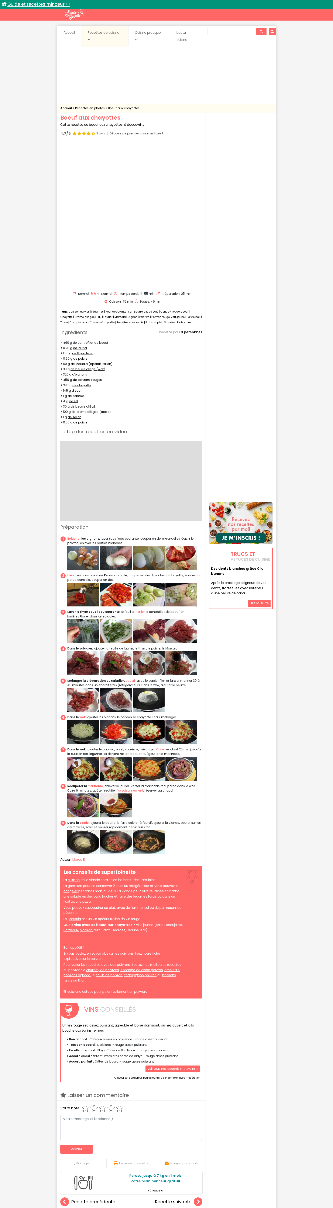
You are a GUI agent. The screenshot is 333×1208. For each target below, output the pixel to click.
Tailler (140, 468)
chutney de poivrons (102, 826)
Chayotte (66, 173)
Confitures (176, 1150)
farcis (152, 752)
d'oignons (79, 230)
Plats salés (184, 178)
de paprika (76, 252)
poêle (84, 679)
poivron (97, 815)
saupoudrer (94, 763)
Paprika (144, 173)
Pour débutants (116, 167)
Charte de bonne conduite (232, 1191)
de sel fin (74, 273)
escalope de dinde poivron (141, 826)
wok (82, 573)
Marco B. (79, 715)
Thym (64, 178)
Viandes (169, 178)
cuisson (74, 736)
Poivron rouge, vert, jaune (168, 173)
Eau (99, 173)
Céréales (156, 1150)
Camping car (79, 178)
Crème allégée (85, 173)
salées (125, 1158)
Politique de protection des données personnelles (157, 1195)
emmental (140, 763)
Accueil (69, 32)
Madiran (86, 786)
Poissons (108, 1158)
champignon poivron (140, 831)
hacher (107, 752)
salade (75, 752)
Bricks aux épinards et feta (85, 1105)
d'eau (76, 246)
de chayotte (81, 241)
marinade (95, 642)
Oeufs (235, 1154)
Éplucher (74, 394)
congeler (70, 747)
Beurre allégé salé (146, 167)
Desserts (72, 1154)
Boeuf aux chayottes (124, 108)
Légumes (97, 167)
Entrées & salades (97, 1154)
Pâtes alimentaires (82, 1158)
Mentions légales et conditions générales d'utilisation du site (165, 1191)
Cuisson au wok (79, 167)
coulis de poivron (109, 831)
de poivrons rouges (87, 236)
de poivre (80, 214)
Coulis (258, 1150)
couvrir (131, 537)
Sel (130, 167)
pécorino (70, 769)
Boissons (136, 1150)
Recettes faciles (109, 1140)
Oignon (132, 173)
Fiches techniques (188, 1140)
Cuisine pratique (148, 35)
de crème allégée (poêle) (91, 268)
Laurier (108, 173)
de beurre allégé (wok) (88, 225)
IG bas (200, 1154)
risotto (68, 757)
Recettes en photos (90, 108)
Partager (82, 1019)
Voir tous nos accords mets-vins (172, 925)
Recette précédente (87, 1058)
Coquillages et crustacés (230, 1150)
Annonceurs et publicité (82, 1191)
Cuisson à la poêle (102, 178)
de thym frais (82, 209)
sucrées (193, 1158)
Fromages (181, 1154)
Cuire (160, 605)
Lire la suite (259, 555)
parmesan (167, 763)
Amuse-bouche (94, 1150)
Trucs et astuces (226, 1140)
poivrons (124, 820)
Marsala (120, 173)
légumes (140, 752)
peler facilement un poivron (124, 847)
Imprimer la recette (131, 1019)
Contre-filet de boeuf (174, 167)
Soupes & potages (168, 1158)
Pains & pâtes (255, 1154)
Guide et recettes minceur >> (38, 4)
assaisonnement (130, 646)
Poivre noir (193, 173)
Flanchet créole (178, 1105)
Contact (111, 1191)
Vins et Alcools (234, 1158)
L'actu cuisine (181, 36)
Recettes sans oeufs (130, 178)
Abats (72, 1150)
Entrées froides (157, 1154)
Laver (71, 431)
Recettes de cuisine (103, 35)
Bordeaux (70, 786)
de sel (73, 257)
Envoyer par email (181, 1019)
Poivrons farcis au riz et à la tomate (139, 1105)
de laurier (80, 204)
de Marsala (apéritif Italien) (92, 220)
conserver (104, 742)
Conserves (198, 1150)
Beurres (117, 1150)
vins (77, 781)
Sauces (142, 1158)
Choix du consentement (215, 1195)
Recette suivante (178, 1058)
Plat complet (153, 178)
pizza (86, 757)
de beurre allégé (83, 262)
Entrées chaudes (128, 1154)
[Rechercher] (261, 31)
